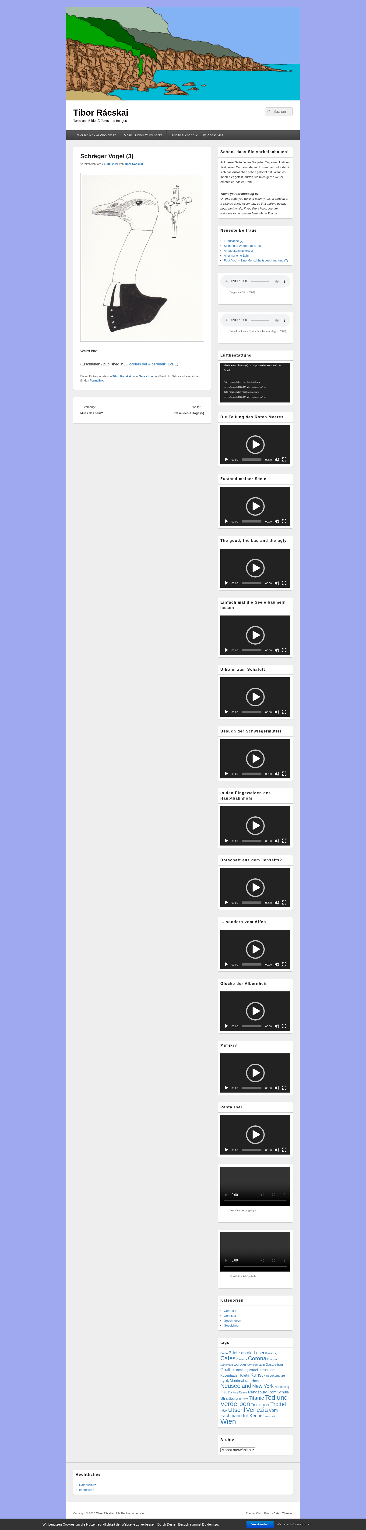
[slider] (252, 459)
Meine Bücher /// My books (143, 135)
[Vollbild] (284, 459)
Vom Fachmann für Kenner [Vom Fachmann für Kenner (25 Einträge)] (249, 1413)
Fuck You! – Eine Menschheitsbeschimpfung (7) (256, 260)
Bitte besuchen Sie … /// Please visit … (199, 135)
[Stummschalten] (276, 459)
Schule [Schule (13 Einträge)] (283, 1392)
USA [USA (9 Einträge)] (223, 1411)
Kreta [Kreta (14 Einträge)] (245, 1375)
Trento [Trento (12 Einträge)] (256, 1405)
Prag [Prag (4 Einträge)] (235, 1392)
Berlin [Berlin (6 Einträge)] (224, 1353)
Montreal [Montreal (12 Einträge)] (237, 1381)
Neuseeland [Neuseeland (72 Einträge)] (235, 1385)
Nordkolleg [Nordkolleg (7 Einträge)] (281, 1387)
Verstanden (260, 1524)
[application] (255, 382)
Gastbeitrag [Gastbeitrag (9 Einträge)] (274, 1364)
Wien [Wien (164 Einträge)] (228, 1421)
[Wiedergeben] (226, 459)
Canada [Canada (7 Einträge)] (241, 1359)
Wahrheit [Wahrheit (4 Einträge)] (270, 1416)
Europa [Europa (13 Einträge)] (240, 1364)
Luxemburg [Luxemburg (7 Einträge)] (277, 1375)
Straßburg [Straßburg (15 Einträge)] (229, 1398)
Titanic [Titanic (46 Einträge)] (256, 1398)
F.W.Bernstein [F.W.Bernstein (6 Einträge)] (256, 1364)
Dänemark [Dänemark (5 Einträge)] (226, 1364)
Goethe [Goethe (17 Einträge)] (227, 1369)
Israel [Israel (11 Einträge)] (253, 1370)
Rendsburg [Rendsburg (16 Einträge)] (257, 1392)
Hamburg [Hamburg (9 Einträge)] (241, 1370)
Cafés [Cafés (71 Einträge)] (228, 1358)
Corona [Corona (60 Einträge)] (257, 1358)
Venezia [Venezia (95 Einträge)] (257, 1409)
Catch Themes (283, 1513)
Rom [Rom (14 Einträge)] (272, 1392)
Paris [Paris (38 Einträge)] (226, 1392)
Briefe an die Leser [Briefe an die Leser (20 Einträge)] (246, 1352)
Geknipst (230, 1315)
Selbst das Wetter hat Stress (243, 246)
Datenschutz (87, 1485)
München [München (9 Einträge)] (252, 1381)
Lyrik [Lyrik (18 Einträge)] (224, 1380)
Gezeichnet (146, 376)
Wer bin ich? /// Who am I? (96, 135)
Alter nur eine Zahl (236, 255)
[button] (255, 444)
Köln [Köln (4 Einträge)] (266, 1375)
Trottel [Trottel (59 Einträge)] (278, 1404)
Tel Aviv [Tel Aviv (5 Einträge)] (243, 1398)
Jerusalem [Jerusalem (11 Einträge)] (267, 1370)
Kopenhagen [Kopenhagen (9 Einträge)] (229, 1375)
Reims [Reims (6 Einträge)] (243, 1392)
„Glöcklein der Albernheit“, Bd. (149, 364)
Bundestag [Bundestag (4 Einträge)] (271, 1353)
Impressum (86, 1490)
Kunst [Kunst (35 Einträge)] (256, 1375)
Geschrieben (232, 1320)
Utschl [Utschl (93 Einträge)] (236, 1409)
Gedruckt (230, 1311)
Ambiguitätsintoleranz (238, 250)
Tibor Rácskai (100, 112)
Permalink (96, 380)
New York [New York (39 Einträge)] (263, 1386)
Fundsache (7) (233, 241)
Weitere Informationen (294, 1524)
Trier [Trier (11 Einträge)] (265, 1405)
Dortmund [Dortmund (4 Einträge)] (272, 1359)
